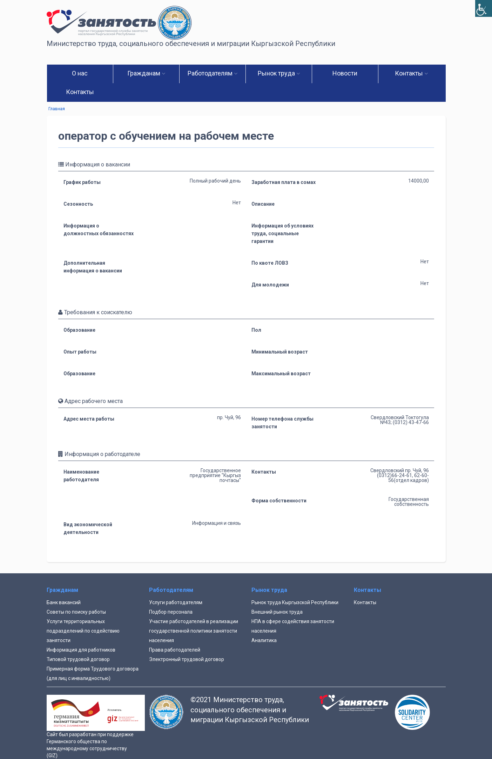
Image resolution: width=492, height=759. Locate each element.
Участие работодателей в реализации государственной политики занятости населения (193, 631)
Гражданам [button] (146, 73)
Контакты (80, 91)
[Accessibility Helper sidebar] (483, 8)
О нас (80, 73)
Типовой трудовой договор (78, 659)
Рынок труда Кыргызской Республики (294, 602)
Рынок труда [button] (279, 73)
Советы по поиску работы (76, 612)
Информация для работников (81, 650)
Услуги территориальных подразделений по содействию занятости (83, 631)
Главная (56, 108)
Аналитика (264, 640)
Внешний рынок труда (277, 612)
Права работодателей (174, 650)
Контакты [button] (411, 73)
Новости (344, 73)
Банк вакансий (64, 602)
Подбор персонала (171, 612)
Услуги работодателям (175, 602)
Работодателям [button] (212, 73)
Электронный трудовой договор (186, 659)
